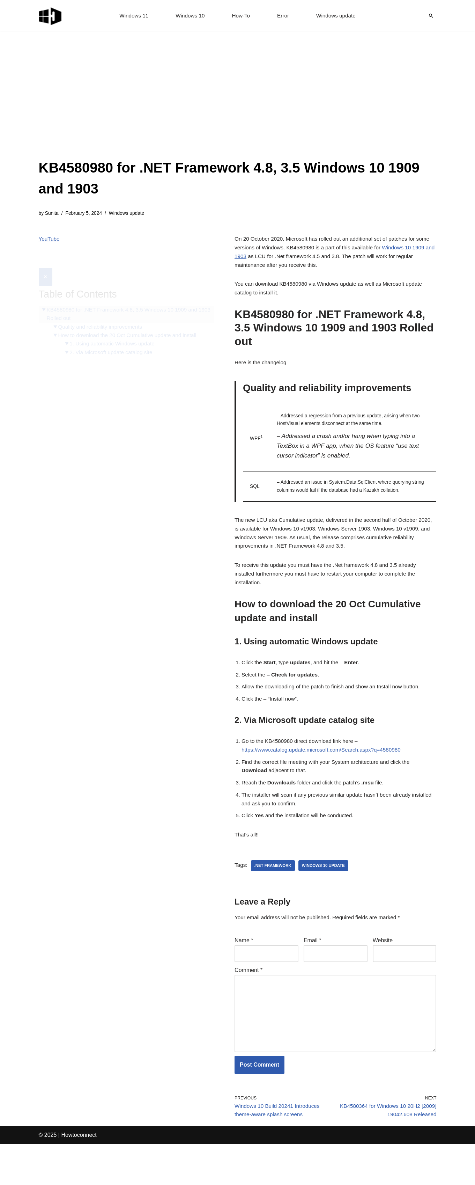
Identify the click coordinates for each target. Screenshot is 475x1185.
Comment (248, 1002)
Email (312, 971)
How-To (241, 16)
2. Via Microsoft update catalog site (113, 338)
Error (284, 16)
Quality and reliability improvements (103, 311)
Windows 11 (131, 16)
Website (383, 971)
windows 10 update (326, 895)
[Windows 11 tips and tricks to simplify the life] (50, 15)
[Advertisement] (238, 105)
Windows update (337, 16)
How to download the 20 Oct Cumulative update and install (131, 320)
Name (244, 971)
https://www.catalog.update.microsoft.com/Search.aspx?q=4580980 (325, 773)
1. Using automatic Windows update (114, 329)
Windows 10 (189, 16)
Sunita (52, 214)
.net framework (274, 895)
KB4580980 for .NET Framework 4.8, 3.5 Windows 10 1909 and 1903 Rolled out (126, 298)
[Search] (431, 16)
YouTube (50, 240)
